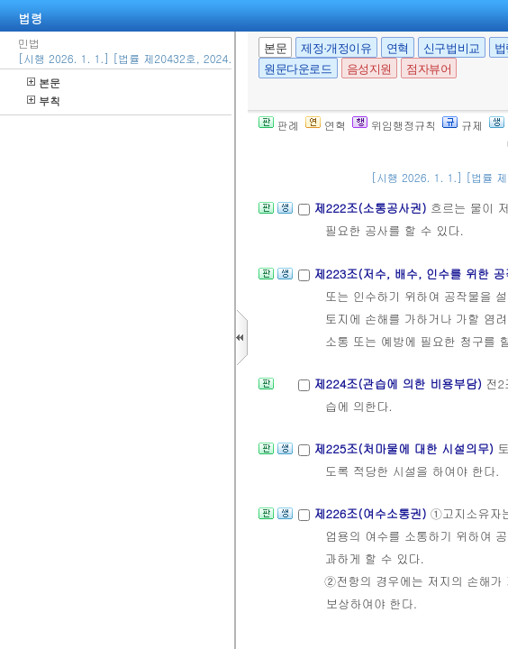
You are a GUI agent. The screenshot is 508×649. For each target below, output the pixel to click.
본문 (43, 82)
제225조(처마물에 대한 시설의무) (405, 448)
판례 (279, 125)
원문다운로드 (298, 69)
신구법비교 (451, 48)
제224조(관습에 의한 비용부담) (399, 383)
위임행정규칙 (394, 125)
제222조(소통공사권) (371, 207)
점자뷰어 (428, 69)
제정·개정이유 (336, 48)
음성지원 (369, 69)
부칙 (43, 100)
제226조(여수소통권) (371, 513)
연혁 (397, 48)
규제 (462, 125)
